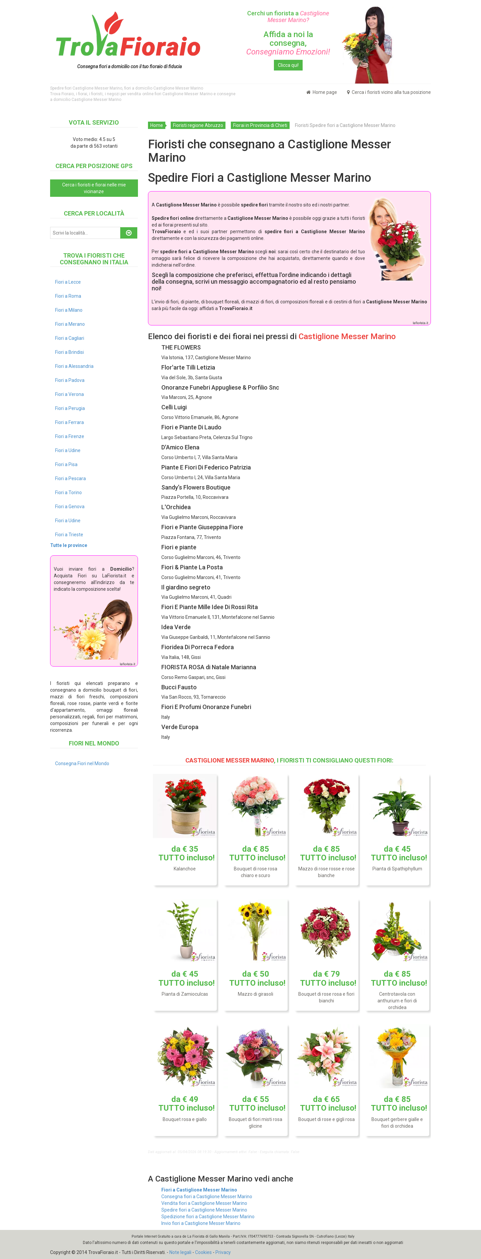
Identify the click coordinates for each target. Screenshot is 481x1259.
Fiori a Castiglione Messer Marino (199, 1190)
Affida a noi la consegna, (288, 43)
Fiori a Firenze (69, 436)
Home (156, 125)
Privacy (223, 1252)
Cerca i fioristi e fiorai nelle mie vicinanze (94, 188)
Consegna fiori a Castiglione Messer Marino (206, 1196)
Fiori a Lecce (68, 282)
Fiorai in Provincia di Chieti (260, 125)
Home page (321, 92)
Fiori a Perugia (70, 408)
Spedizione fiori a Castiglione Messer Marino (208, 1216)
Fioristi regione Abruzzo (198, 125)
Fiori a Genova (70, 506)
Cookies (203, 1252)
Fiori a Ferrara (69, 422)
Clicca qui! (288, 65)
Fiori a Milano (69, 310)
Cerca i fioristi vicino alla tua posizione (389, 92)
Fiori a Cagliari (69, 338)
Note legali (180, 1252)
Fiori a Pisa (66, 464)
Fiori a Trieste (69, 534)
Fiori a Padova (70, 380)
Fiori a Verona (69, 394)
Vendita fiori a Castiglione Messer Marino (204, 1203)
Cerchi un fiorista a (288, 16)
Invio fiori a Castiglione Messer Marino (200, 1223)
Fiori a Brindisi (69, 352)
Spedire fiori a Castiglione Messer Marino (204, 1210)
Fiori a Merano (70, 324)
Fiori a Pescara (70, 478)
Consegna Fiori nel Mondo (82, 763)
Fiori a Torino (68, 492)
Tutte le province (68, 545)
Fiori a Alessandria (74, 366)
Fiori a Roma (68, 296)
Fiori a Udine (68, 450)
